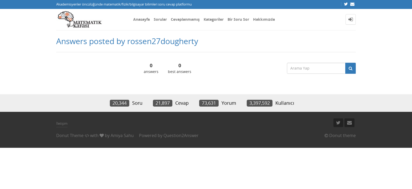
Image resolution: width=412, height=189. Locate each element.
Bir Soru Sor (238, 19)
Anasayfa (141, 19)
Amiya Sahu (122, 135)
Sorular (160, 19)
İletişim (62, 123)
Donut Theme (70, 135)
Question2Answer (181, 135)
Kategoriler (214, 19)
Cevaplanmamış (185, 19)
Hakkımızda (264, 19)
